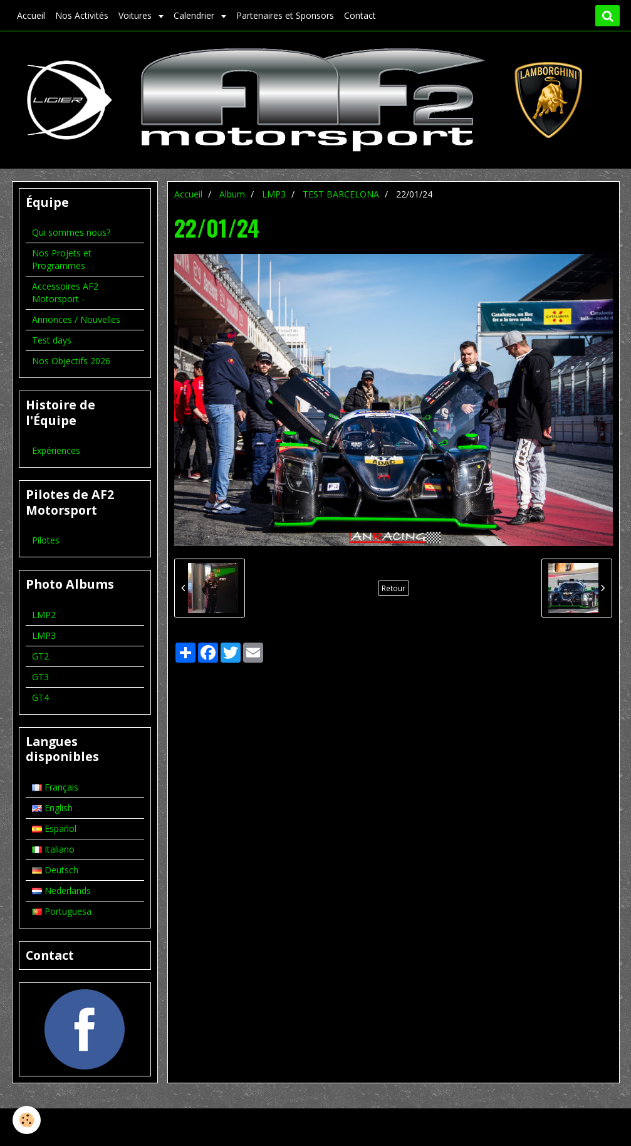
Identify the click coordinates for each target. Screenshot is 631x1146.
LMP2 (44, 615)
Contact (360, 15)
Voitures (136, 15)
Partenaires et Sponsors (285, 15)
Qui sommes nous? (71, 232)
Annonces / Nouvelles (76, 319)
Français (55, 787)
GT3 (40, 677)
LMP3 (274, 194)
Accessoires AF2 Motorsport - (65, 292)
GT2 (40, 656)
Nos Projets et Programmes (61, 259)
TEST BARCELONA (341, 194)
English (52, 808)
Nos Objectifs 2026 (71, 361)
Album (232, 194)
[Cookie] (27, 1120)
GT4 (40, 697)
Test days (51, 340)
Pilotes (46, 540)
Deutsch (55, 870)
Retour (393, 588)
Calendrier (195, 15)
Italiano (53, 849)
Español (54, 828)
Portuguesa (61, 911)
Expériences (56, 450)
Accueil (31, 15)
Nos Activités (81, 15)
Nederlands (61, 890)
